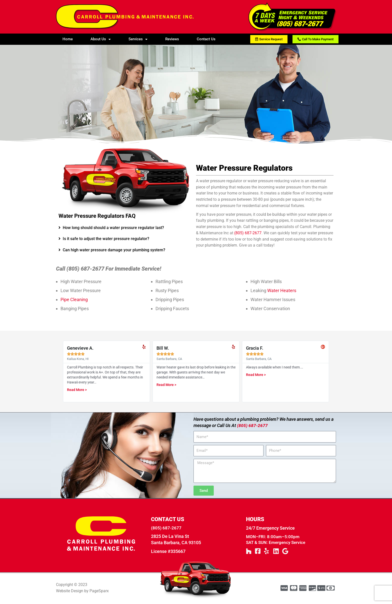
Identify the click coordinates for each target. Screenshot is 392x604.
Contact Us (206, 39)
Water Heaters (281, 290)
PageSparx (99, 591)
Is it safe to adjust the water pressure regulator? (106, 238)
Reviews (172, 39)
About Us (100, 39)
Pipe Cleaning (74, 299)
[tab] (124, 228)
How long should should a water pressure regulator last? (113, 227)
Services (138, 39)
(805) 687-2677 (248, 233)
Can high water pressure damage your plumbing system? (114, 250)
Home (67, 39)
